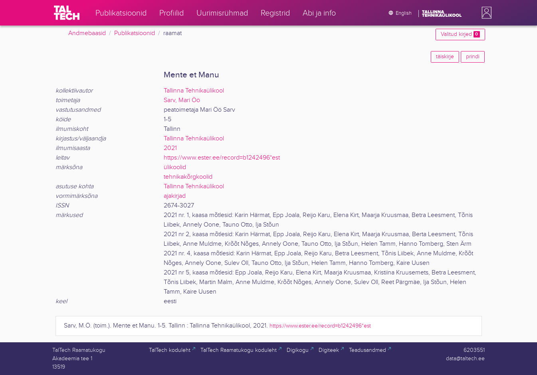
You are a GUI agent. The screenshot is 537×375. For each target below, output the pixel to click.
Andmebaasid (87, 33)
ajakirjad (175, 196)
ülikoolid (175, 167)
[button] (485, 13)
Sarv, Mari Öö (182, 100)
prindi (473, 56)
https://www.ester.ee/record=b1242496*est (222, 158)
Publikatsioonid (134, 33)
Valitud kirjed (460, 34)
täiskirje (445, 56)
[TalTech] (66, 12)
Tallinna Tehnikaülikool (194, 91)
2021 (170, 148)
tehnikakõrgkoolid (188, 177)
